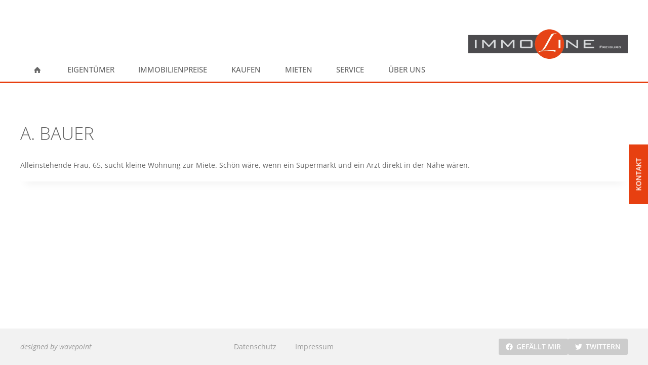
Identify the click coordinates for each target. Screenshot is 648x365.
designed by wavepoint (56, 346)
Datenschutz (255, 346)
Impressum (314, 346)
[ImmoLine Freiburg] (548, 44)
